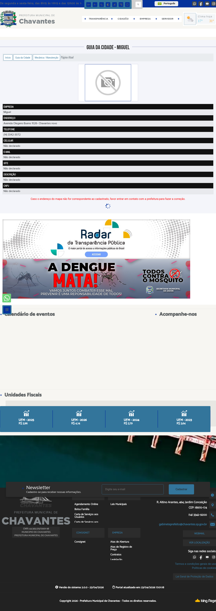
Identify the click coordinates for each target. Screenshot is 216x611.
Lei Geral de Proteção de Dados (194, 576)
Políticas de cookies (204, 568)
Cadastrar (181, 489)
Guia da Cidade (22, 57)
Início (8, 57)
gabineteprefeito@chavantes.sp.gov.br (183, 524)
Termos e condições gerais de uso (195, 564)
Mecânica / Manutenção (46, 57)
